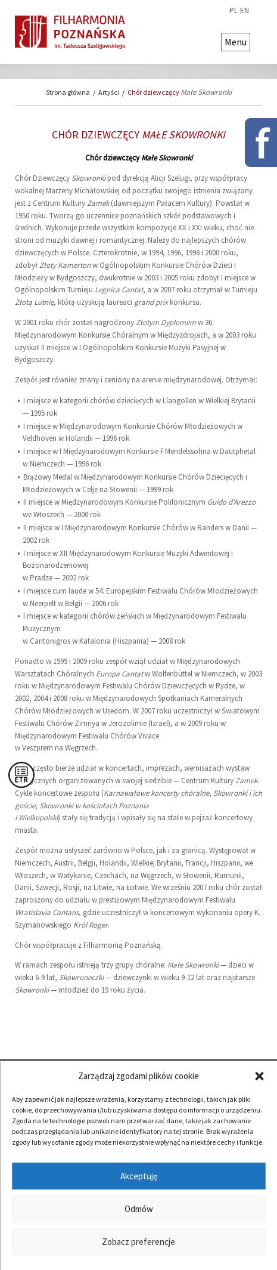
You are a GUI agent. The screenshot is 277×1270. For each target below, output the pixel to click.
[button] (259, 1076)
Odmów (139, 1209)
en (244, 11)
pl (233, 11)
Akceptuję (138, 1176)
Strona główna (68, 92)
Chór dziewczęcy (179, 92)
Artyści (108, 92)
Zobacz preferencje (138, 1241)
